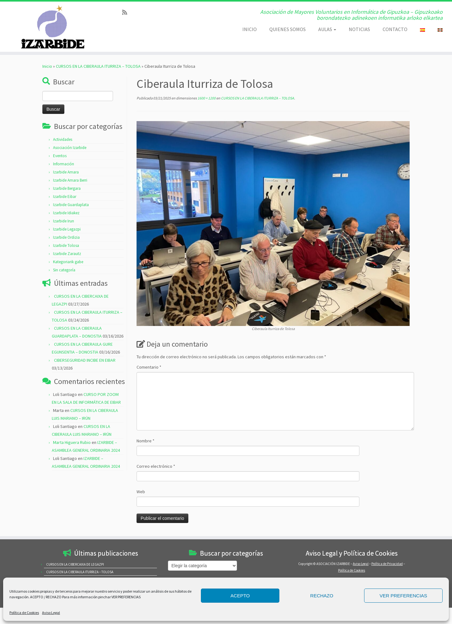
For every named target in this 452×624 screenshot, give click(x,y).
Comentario (149, 367)
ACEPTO (240, 595)
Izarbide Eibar (64, 196)
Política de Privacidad (387, 564)
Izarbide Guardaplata (71, 204)
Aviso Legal (51, 612)
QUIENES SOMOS (287, 29)
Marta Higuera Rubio (72, 442)
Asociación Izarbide (69, 147)
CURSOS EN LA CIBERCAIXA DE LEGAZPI (75, 564)
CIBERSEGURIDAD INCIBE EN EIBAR (85, 360)
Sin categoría (64, 270)
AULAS (327, 29)
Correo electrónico (156, 466)
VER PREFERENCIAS (403, 595)
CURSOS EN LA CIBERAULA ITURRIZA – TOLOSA (98, 66)
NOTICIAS (359, 29)
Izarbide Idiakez (66, 213)
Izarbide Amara (66, 172)
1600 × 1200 (206, 98)
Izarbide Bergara (67, 188)
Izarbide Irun (63, 221)
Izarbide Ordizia (66, 237)
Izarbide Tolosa (66, 245)
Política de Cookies (24, 612)
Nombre (145, 441)
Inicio (47, 66)
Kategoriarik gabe (68, 261)
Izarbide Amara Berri (70, 180)
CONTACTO (395, 29)
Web (141, 491)
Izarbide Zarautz (67, 253)
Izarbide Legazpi (67, 229)
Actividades (62, 139)
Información (63, 164)
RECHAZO (321, 595)
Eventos (60, 155)
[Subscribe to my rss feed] (126, 12)
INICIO (249, 29)
